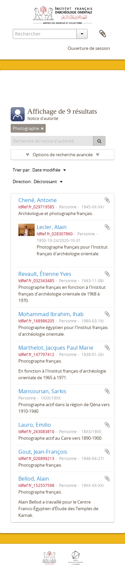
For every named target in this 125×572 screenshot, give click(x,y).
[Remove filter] (42, 128)
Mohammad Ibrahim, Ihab (51, 314)
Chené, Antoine (37, 200)
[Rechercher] (99, 141)
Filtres (25, 94)
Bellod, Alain (33, 478)
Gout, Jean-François (42, 451)
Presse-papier (102, 34)
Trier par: (21, 170)
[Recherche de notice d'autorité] (52, 141)
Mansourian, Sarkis (42, 391)
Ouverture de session (89, 48)
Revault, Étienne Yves (44, 274)
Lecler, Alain (52, 227)
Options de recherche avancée (63, 155)
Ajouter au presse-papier (107, 200)
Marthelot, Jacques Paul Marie (55, 347)
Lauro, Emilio (34, 424)
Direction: (22, 181)
